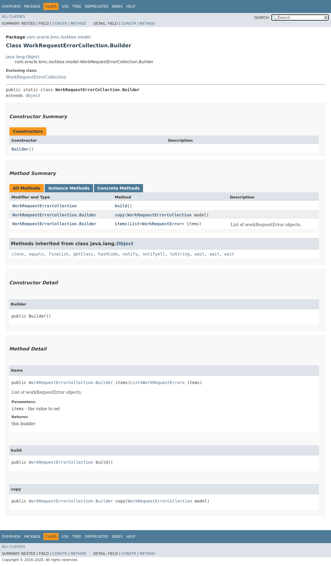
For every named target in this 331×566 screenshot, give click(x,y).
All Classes (13, 16)
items (121, 223)
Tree (76, 6)
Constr (59, 23)
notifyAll (154, 254)
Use (65, 6)
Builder (20, 149)
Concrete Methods (119, 188)
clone (17, 254)
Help (130, 6)
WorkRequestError (162, 223)
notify (130, 254)
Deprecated (96, 6)
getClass (83, 254)
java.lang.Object (22, 56)
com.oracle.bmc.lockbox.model (58, 37)
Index (117, 6)
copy (120, 215)
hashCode (108, 254)
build (121, 205)
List (135, 223)
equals (36, 254)
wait (200, 254)
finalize (58, 254)
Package (32, 6)
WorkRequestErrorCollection (36, 77)
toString (180, 254)
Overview (11, 6)
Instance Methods (68, 188)
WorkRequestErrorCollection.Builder (54, 215)
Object (33, 95)
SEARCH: (262, 18)
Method (78, 23)
